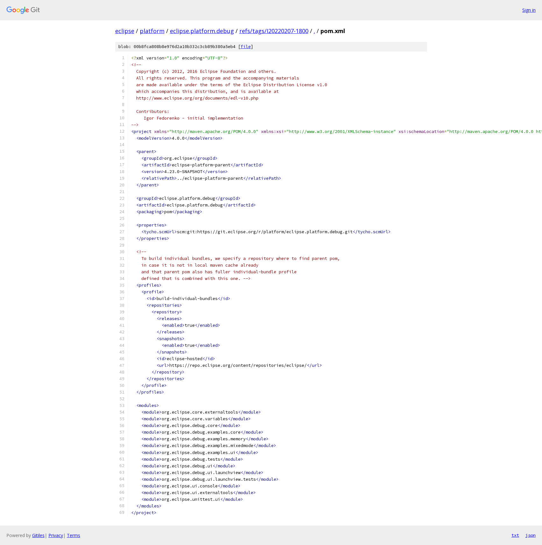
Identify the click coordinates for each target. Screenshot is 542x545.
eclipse (124, 31)
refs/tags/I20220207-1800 (273, 31)
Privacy (55, 535)
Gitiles (38, 535)
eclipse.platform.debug (202, 31)
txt (515, 535)
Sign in (529, 10)
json (530, 535)
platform (152, 31)
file (246, 46)
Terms (73, 535)
